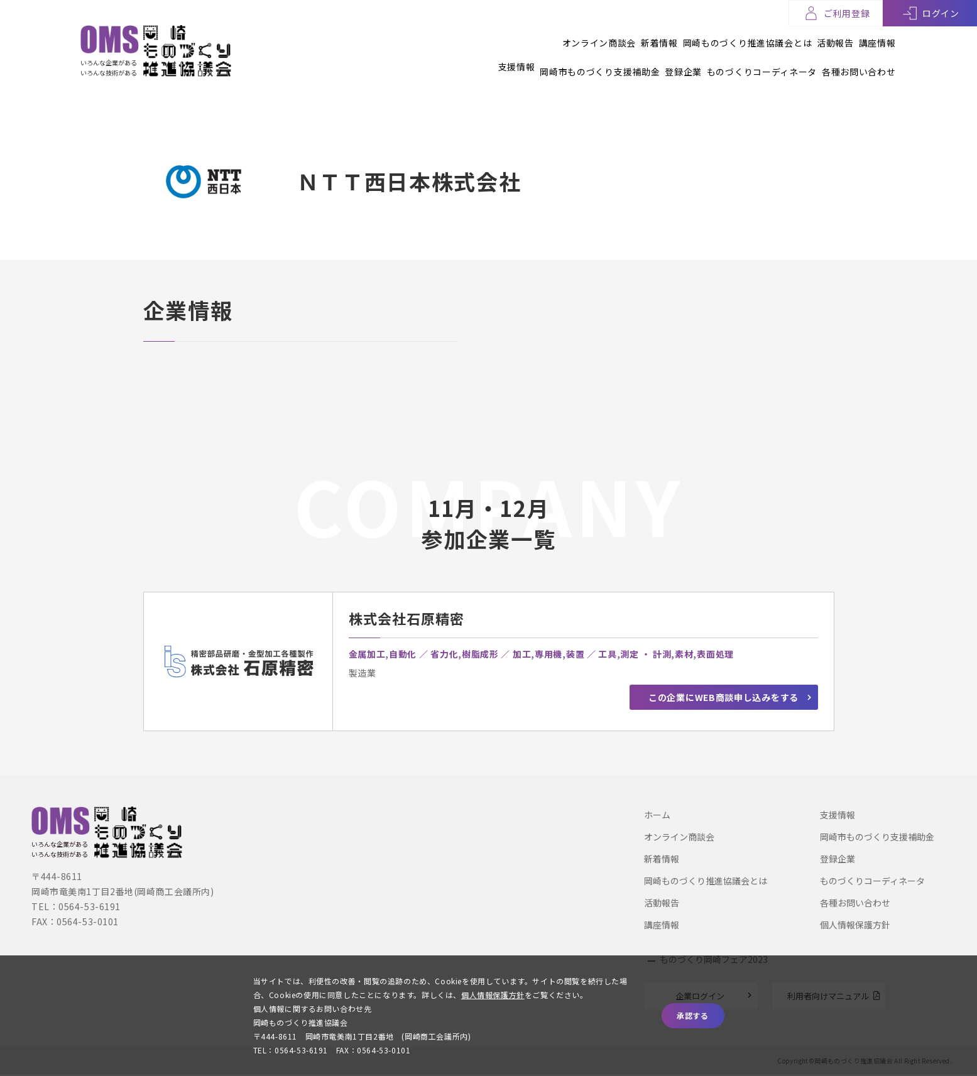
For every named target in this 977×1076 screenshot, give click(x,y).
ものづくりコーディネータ (745, 61)
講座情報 (877, 37)
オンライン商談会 (533, 37)
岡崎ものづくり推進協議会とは (714, 37)
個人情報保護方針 (855, 924)
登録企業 (650, 61)
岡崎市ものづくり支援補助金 (551, 61)
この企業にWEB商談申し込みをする (723, 702)
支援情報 (450, 61)
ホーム (657, 814)
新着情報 (609, 37)
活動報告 (819, 37)
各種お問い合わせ (859, 61)
